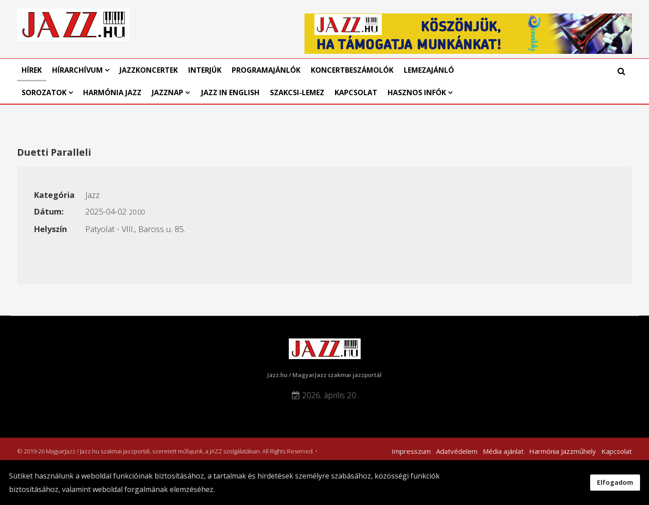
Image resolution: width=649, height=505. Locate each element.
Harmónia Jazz (112, 92)
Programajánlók (266, 70)
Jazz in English (230, 92)
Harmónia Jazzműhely (562, 451)
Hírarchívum (78, 70)
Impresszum (411, 451)
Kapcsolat (356, 92)
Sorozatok (44, 92)
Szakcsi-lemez (297, 92)
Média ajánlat (503, 451)
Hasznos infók (417, 92)
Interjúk (204, 70)
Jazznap (167, 92)
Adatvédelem (456, 451)
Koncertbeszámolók (352, 70)
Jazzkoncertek (148, 70)
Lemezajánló (429, 70)
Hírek (32, 70)
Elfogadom (615, 482)
